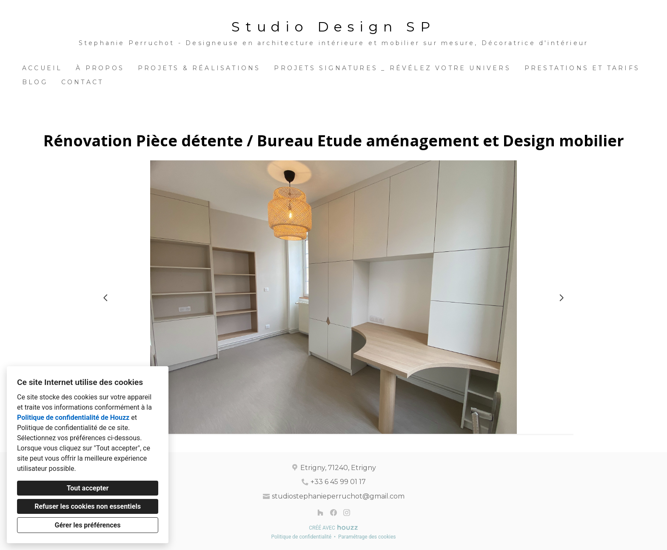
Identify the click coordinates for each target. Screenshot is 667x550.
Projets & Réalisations (199, 68)
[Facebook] (333, 512)
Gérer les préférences (88, 525)
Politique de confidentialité (301, 537)
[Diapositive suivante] (561, 298)
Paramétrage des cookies (367, 537)
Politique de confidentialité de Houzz (73, 417)
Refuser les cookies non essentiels (87, 506)
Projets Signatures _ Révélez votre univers (392, 68)
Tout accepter (88, 488)
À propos (100, 68)
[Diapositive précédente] (105, 298)
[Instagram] (346, 512)
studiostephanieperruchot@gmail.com (338, 496)
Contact (82, 82)
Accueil (42, 68)
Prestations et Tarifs (582, 68)
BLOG (35, 82)
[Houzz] (320, 512)
